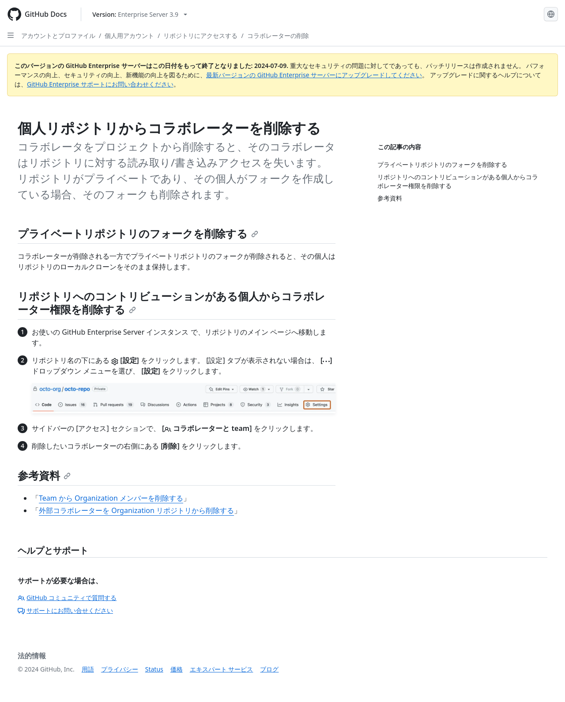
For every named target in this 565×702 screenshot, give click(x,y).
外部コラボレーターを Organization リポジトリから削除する (136, 510)
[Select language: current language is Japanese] (551, 14)
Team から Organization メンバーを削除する (111, 498)
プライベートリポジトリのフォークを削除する (138, 233)
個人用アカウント (129, 35)
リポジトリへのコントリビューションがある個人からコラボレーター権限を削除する (171, 303)
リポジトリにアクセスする (200, 35)
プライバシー (119, 669)
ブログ (269, 669)
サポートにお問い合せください (65, 610)
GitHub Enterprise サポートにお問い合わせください (100, 84)
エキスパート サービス (221, 669)
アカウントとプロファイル (58, 35)
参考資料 (44, 475)
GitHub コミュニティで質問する (67, 597)
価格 (176, 669)
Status (154, 669)
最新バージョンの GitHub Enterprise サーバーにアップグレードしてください (314, 75)
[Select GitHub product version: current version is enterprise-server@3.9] (139, 14)
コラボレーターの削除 (278, 35)
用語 (88, 669)
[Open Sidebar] (11, 35)
